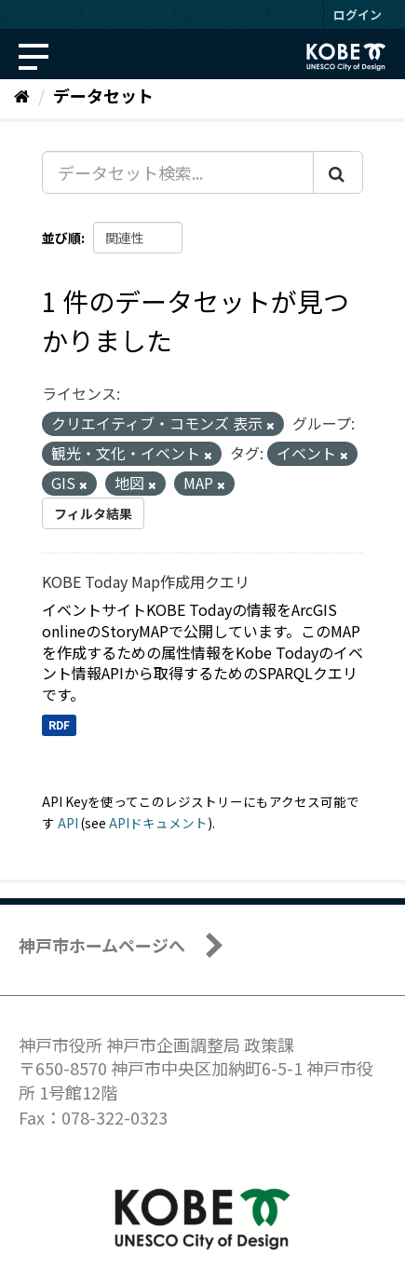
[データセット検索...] (178, 172)
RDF (59, 724)
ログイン (357, 14)
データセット (103, 95)
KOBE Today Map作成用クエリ (146, 581)
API (68, 822)
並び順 (61, 237)
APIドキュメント (158, 822)
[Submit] (338, 172)
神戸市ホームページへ (102, 945)
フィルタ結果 (93, 513)
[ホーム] (22, 95)
